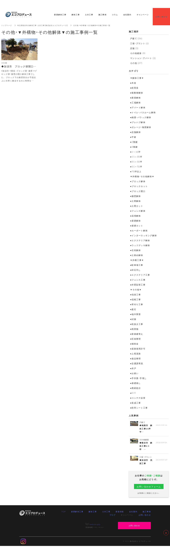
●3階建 (134, 146)
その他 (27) (136, 63)
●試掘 (133, 319)
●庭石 (133, 309)
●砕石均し (135, 269)
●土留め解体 (136, 255)
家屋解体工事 (77, 512)
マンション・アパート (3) (143, 58)
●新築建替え (136, 333)
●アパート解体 (137, 107)
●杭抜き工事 (136, 324)
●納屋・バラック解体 (140, 117)
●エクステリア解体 (140, 240)
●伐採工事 (135, 294)
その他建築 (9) (137, 53)
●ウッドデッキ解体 (140, 245)
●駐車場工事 (136, 265)
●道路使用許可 (137, 348)
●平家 (133, 137)
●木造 (133, 82)
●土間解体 (135, 201)
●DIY (133, 392)
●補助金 (134, 343)
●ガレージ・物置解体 (140, 127)
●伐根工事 (135, 299)
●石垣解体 (135, 250)
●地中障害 (135, 314)
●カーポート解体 (139, 230)
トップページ (7, 25)
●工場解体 (135, 102)
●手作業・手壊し (138, 378)
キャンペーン (143, 14)
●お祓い (134, 373)
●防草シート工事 (139, 407)
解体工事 (93, 512)
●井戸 (133, 368)
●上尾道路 (135, 353)
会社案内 (133, 512)
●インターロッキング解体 (143, 235)
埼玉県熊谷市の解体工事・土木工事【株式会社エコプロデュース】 (45, 25)
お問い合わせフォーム (149, 487)
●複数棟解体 (136, 92)
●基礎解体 (135, 220)
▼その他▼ (136, 289)
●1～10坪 (135, 151)
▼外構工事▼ (137, 260)
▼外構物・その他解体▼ (142, 176)
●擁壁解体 (135, 196)
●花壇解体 (135, 215)
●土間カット (136, 205)
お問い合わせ (145, 515)
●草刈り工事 (136, 304)
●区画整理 (135, 338)
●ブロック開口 (137, 191)
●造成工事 (135, 402)
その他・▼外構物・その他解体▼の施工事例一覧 (98, 25)
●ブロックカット (139, 186)
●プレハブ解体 (137, 122)
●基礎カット (136, 225)
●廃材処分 (135, 388)
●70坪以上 (136, 171)
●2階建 (134, 141)
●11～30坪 (136, 156)
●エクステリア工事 (140, 274)
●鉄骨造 (134, 87)
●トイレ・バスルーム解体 (143, 112)
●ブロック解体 (137, 181)
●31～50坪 (136, 161)
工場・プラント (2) (139, 43)
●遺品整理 (135, 358)
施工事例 (147, 512)
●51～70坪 (136, 166)
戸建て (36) (136, 38)
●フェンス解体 (137, 210)
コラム (115, 14)
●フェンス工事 (137, 279)
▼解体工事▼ (137, 77)
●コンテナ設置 (137, 397)
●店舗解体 (135, 132)
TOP (63, 512)
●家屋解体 (135, 97)
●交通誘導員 (136, 363)
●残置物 (134, 329)
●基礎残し (135, 383)
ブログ (112, 515)
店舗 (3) (134, 48)
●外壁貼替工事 (137, 284)
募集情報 (120, 512)
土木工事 (106, 512)
